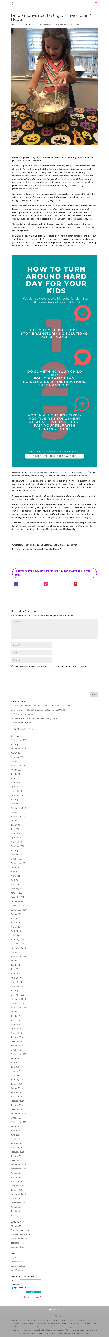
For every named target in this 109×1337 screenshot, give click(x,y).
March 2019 (16, 982)
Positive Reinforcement (63, 24)
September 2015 (18, 1122)
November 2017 (18, 1046)
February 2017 (17, 1080)
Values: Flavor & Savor (21, 722)
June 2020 (16, 922)
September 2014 (18, 1169)
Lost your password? (32, 1297)
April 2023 (16, 787)
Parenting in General (44, 24)
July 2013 (15, 1211)
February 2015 (17, 1152)
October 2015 (17, 1118)
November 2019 (18, 948)
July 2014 (15, 1177)
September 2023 (18, 765)
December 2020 (18, 897)
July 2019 (15, 965)
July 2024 (15, 753)
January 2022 (17, 850)
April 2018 (16, 1029)
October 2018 (17, 1003)
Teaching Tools (17, 1243)
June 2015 (16, 1135)
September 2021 (18, 863)
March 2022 (16, 842)
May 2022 (15, 833)
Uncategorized (17, 1247)
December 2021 (18, 855)
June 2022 (16, 829)
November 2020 (18, 901)
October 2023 (17, 761)
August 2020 (17, 914)
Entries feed (16, 1262)
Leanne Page (18, 24)
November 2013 (18, 1194)
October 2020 (17, 906)
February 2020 (17, 939)
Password (15, 1285)
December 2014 (18, 1160)
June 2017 (16, 1067)
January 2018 (17, 1037)
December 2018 (18, 995)
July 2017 (15, 1063)
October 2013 (17, 1198)
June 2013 (16, 1215)
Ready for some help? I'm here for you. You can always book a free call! (52, 572)
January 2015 (17, 1156)
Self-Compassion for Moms (23, 714)
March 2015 (16, 1147)
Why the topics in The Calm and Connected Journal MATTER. (38, 710)
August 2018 (17, 1012)
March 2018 (16, 1033)
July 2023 (15, 774)
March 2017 (16, 1075)
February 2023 (17, 795)
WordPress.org (17, 1270)
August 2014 (17, 1173)
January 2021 (17, 893)
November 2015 (18, 1114)
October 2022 (17, 812)
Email (13, 1281)
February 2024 (17, 757)
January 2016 (17, 1105)
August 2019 (17, 961)
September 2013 (18, 1203)
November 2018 (18, 999)
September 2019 (18, 956)
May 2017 (15, 1071)
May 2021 (15, 876)
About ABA (16, 1226)
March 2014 (16, 1181)
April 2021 (16, 880)
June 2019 (16, 969)
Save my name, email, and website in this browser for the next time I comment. (50, 666)
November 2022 (18, 808)
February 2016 (17, 1101)
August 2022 (17, 821)
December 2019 (18, 944)
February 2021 (17, 889)
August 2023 (17, 770)
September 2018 (18, 1007)
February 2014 (17, 1186)
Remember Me (20, 1288)
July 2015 (15, 1131)
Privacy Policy (53, 1310)
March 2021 (16, 884)
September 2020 (18, 910)
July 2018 (15, 1016)
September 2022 (18, 816)
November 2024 (18, 749)
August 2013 (17, 1207)
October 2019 (17, 952)
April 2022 (16, 838)
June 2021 (16, 872)
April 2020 (16, 931)
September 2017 (18, 1054)
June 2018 (16, 1020)
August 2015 (17, 1126)
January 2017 (17, 1084)
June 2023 (16, 778)
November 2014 (18, 1164)
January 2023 (17, 799)
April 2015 (16, 1143)
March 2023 (16, 791)
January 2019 (17, 990)
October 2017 (17, 1050)
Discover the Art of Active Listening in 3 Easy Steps (34, 718)
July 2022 (15, 825)
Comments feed (18, 1266)
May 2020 (15, 927)
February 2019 (17, 986)
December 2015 (18, 1109)
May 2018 (15, 1024)
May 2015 (15, 1139)
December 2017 (18, 1041)
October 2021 (17, 859)
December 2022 (18, 804)
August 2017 (17, 1058)
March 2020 (16, 935)
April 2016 (16, 1092)
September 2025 (18, 740)
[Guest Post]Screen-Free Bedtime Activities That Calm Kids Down (40, 705)
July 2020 (15, 918)
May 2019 (15, 973)
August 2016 (17, 1088)
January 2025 (17, 744)
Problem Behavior (19, 1238)
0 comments (78, 24)
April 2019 (16, 978)
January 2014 (17, 1190)
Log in (13, 1257)
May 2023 (15, 782)
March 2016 (16, 1097)
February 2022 (17, 846)
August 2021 (17, 867)
